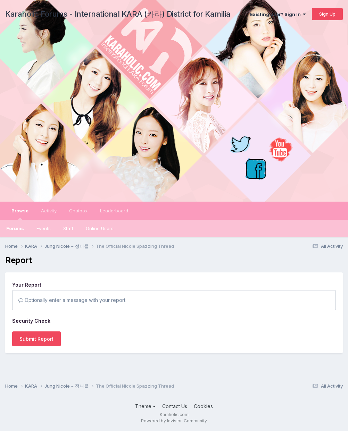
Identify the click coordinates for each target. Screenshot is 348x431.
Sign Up (327, 14)
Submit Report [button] (36, 339)
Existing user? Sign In (278, 14)
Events (43, 228)
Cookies (203, 406)
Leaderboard (114, 210)
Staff (68, 228)
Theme (145, 406)
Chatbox (78, 210)
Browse (19, 214)
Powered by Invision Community (174, 420)
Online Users (100, 228)
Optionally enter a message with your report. (72, 300)
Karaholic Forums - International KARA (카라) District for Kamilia (118, 13)
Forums (15, 228)
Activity (49, 210)
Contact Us (174, 406)
